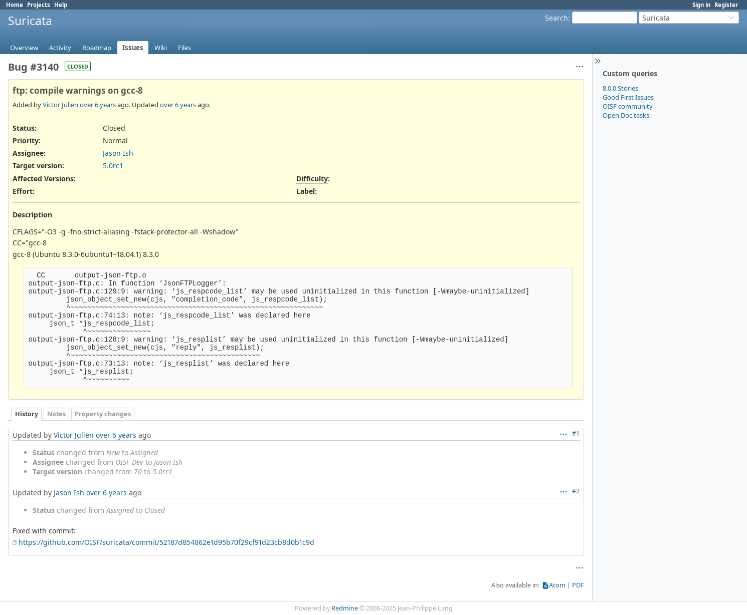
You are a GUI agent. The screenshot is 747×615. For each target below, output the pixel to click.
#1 (576, 433)
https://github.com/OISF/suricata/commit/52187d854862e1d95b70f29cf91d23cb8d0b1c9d (166, 542)
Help (60, 5)
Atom (557, 585)
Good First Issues (628, 97)
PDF (578, 585)
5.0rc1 (113, 165)
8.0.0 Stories (620, 88)
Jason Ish (118, 153)
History (26, 414)
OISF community (628, 106)
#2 (576, 491)
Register (726, 5)
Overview (24, 47)
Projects (38, 5)
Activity (60, 47)
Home (14, 5)
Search (556, 18)
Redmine (344, 608)
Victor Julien (60, 104)
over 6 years (98, 104)
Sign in (701, 5)
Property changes (103, 414)
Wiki (160, 47)
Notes (56, 414)
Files (184, 47)
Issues (132, 47)
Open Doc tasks (626, 115)
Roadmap (96, 47)
